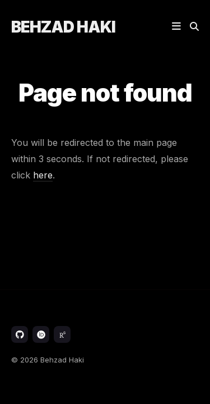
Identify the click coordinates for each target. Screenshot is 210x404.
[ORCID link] (40, 334)
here (43, 175)
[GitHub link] (19, 334)
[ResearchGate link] (62, 334)
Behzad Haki (63, 26)
